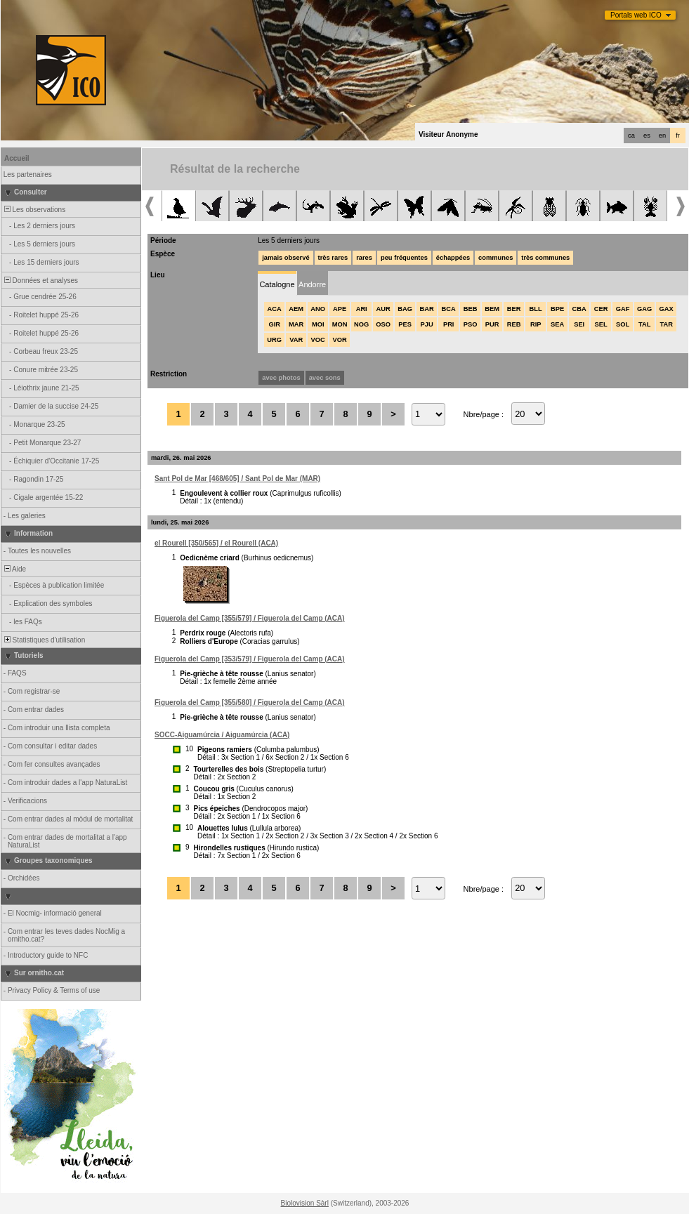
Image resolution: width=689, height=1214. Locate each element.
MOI (318, 324)
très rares (333, 257)
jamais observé (285, 257)
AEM (296, 308)
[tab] (277, 283)
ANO (317, 308)
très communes (545, 257)
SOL (622, 324)
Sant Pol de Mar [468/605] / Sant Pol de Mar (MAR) (237, 478)
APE (339, 308)
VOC (318, 339)
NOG (361, 324)
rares (364, 257)
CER (601, 308)
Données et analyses (40, 280)
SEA (557, 324)
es (646, 135)
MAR (296, 324)
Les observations (33, 209)
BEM (492, 308)
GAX (667, 308)
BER (514, 308)
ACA (275, 308)
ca (631, 135)
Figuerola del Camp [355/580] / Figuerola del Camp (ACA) (250, 702)
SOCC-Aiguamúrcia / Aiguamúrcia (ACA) (222, 735)
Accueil (16, 158)
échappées (453, 257)
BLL (536, 308)
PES (405, 324)
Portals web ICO (636, 15)
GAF (623, 308)
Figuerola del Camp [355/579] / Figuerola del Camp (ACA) (250, 618)
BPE (557, 308)
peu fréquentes (404, 257)
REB (514, 324)
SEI (579, 324)
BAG (405, 308)
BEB (471, 308)
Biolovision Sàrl (305, 1203)
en (662, 135)
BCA (449, 308)
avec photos (281, 377)
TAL (644, 324)
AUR (383, 308)
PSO (471, 324)
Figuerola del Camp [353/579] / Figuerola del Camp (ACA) (250, 659)
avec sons (325, 377)
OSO (383, 324)
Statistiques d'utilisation (43, 640)
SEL (601, 324)
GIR (274, 324)
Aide (14, 569)
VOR (340, 339)
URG (274, 339)
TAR (666, 324)
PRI (448, 324)
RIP (536, 324)
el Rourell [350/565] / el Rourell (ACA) (216, 543)
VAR (296, 339)
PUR (492, 324)
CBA (579, 308)
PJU (427, 324)
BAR (427, 308)
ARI (361, 308)
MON (340, 324)
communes (495, 257)
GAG (644, 308)
